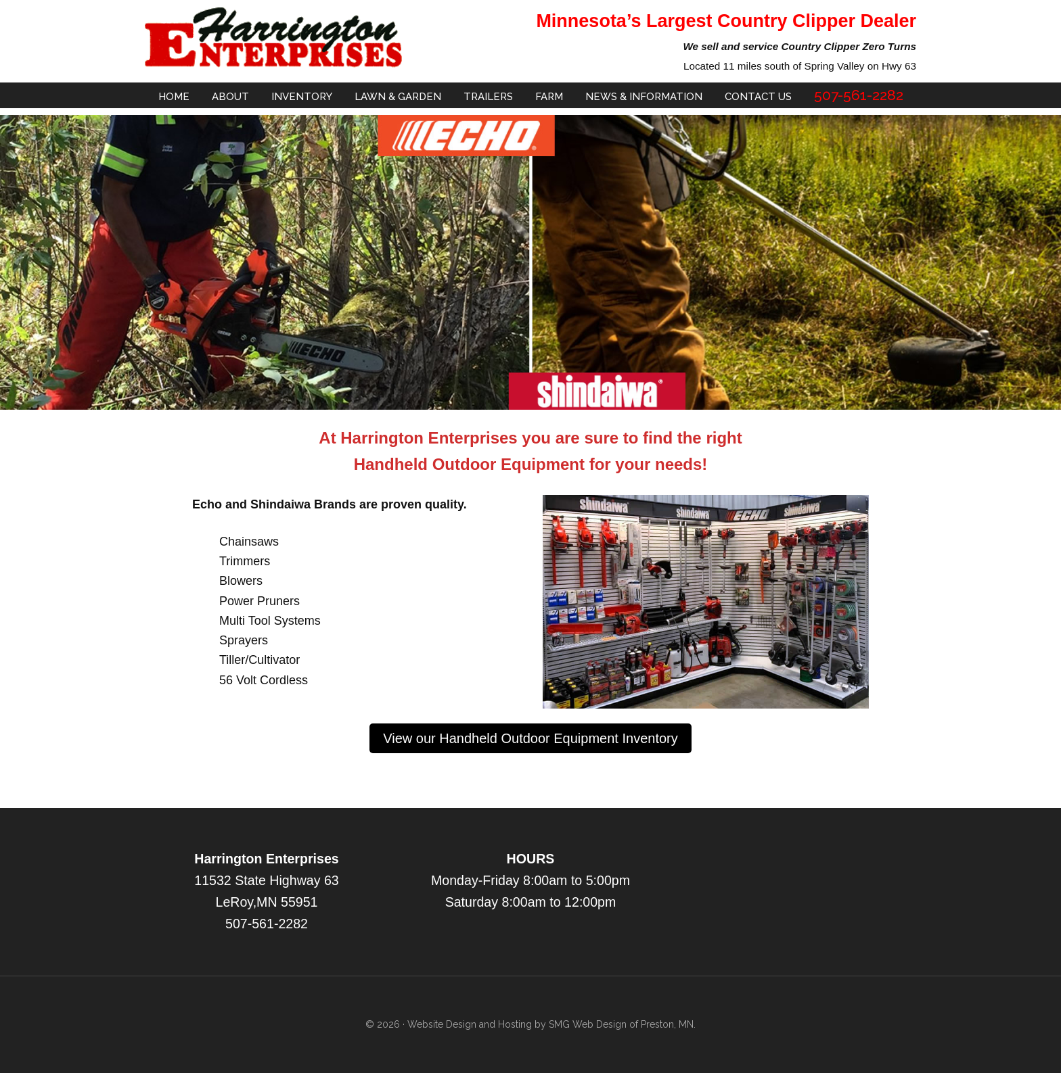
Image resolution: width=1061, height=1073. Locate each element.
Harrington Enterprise (273, 37)
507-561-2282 (266, 923)
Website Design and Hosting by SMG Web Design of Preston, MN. (551, 1024)
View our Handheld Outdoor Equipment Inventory (530, 738)
